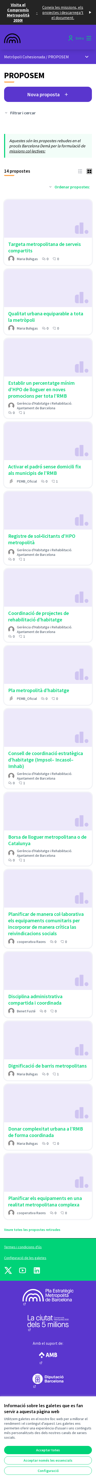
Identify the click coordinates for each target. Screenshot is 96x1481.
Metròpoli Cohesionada (24, 56)
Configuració (48, 1470)
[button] (80, 171)
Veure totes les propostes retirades (32, 1229)
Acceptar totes (48, 1450)
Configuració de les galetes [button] (25, 1257)
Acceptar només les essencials (48, 1460)
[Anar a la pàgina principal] (36, 38)
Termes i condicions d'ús (23, 1247)
